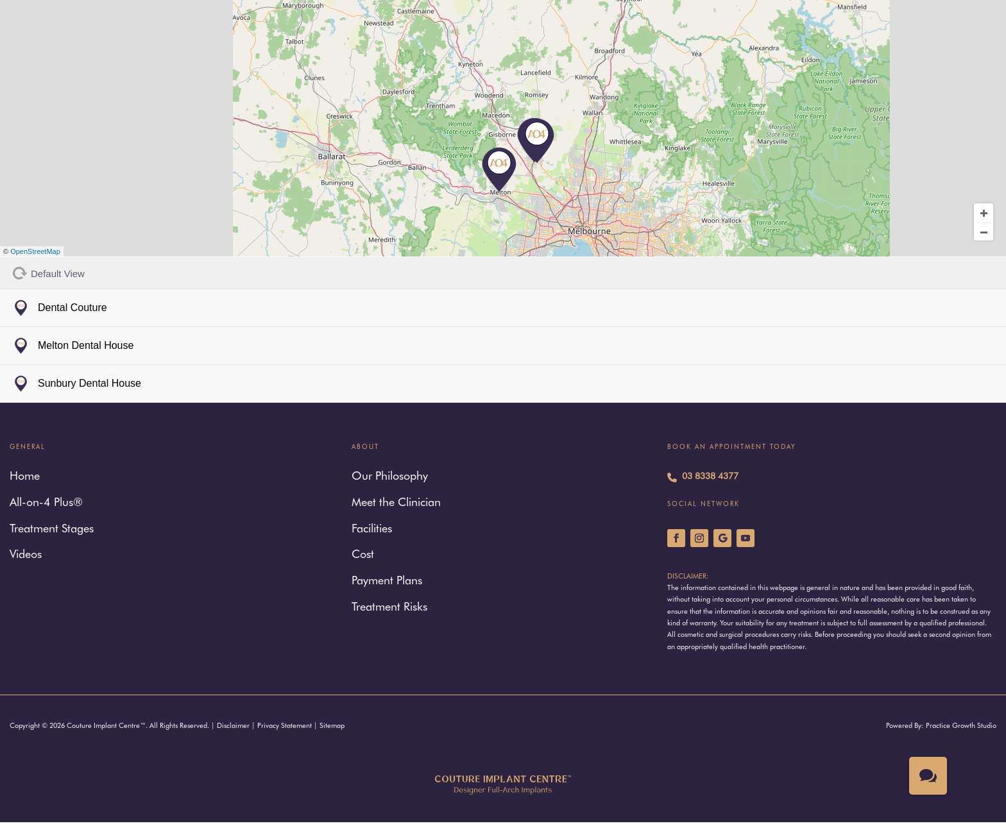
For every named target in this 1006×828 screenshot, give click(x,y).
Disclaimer (233, 726)
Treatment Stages (52, 529)
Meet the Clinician (396, 503)
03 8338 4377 (702, 477)
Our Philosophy (390, 477)
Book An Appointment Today (731, 447)
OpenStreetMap (35, 251)
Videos (26, 555)
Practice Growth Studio (961, 726)
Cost (363, 555)
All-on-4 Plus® (46, 503)
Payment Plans (387, 581)
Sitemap (332, 726)
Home (25, 477)
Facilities (372, 529)
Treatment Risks (389, 608)
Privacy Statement (284, 726)
